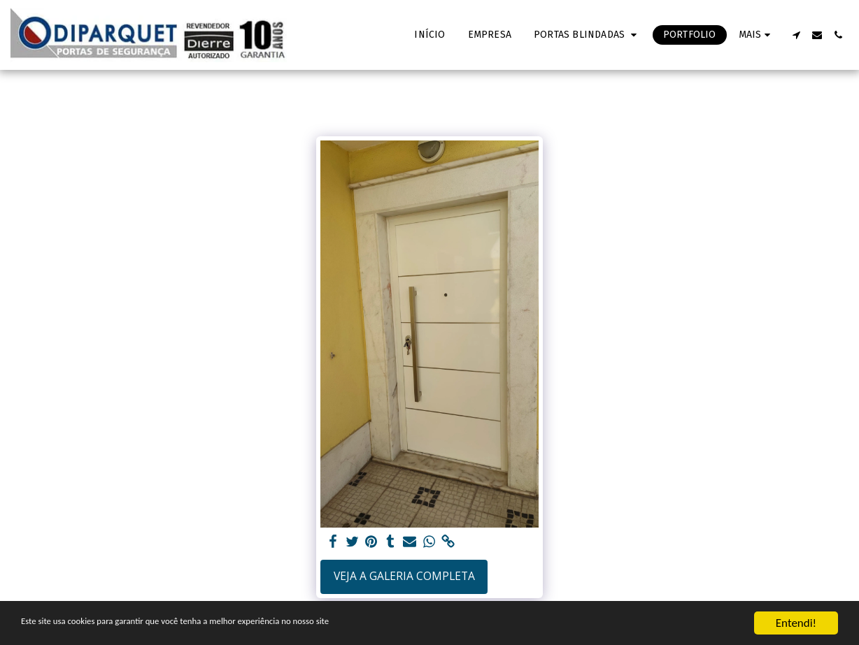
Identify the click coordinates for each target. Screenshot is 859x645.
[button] (587, 35)
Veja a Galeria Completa (404, 576)
